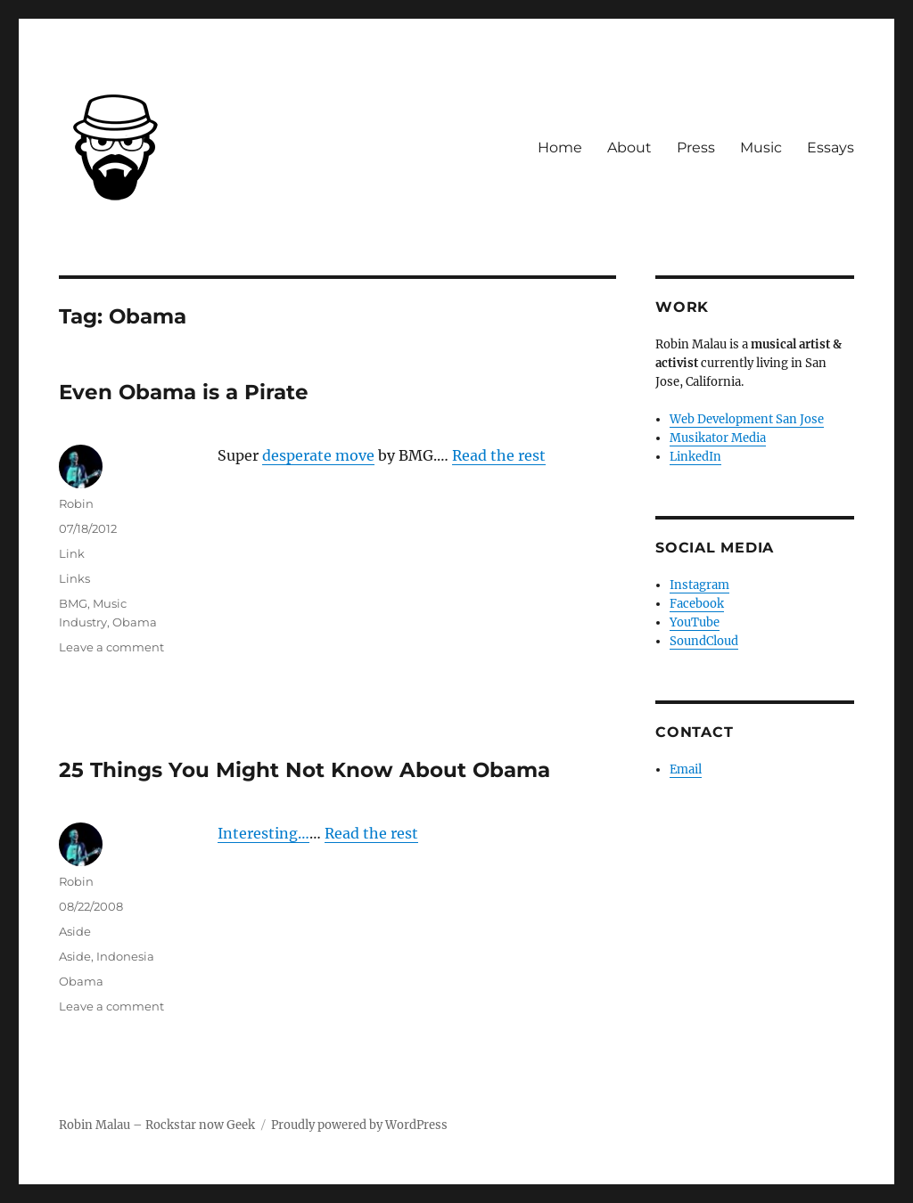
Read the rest (499, 455)
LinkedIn (695, 456)
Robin (76, 503)
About (629, 147)
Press (696, 147)
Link (72, 553)
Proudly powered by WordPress (359, 1125)
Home (560, 147)
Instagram (699, 585)
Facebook (697, 603)
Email (686, 769)
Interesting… (263, 833)
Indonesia (125, 956)
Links (74, 578)
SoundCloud (704, 641)
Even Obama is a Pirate (183, 392)
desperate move (318, 455)
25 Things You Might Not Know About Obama (304, 769)
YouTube (695, 622)
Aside (75, 931)
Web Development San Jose (747, 419)
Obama (134, 622)
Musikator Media (718, 438)
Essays (830, 147)
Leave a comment (111, 647)
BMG (73, 603)
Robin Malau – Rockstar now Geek (157, 1125)
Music (761, 147)
